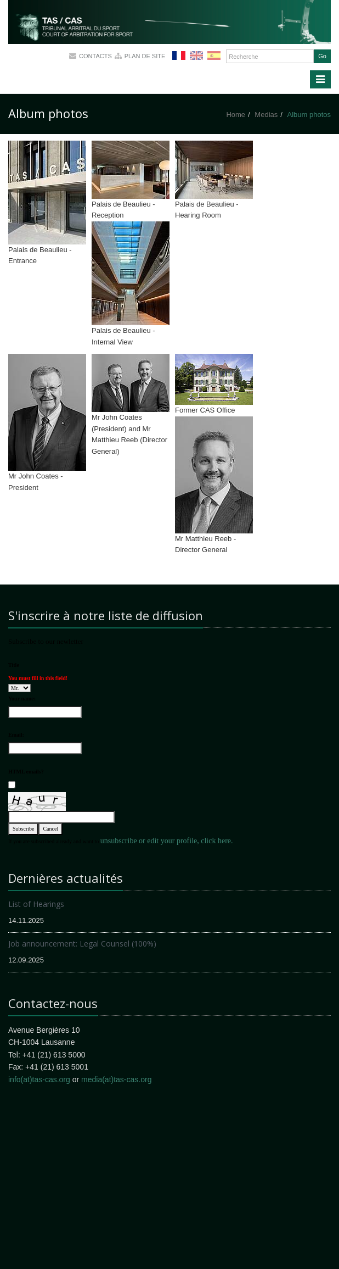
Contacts (95, 56)
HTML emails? (26, 772)
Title (13, 665)
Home (235, 114)
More (104, 38)
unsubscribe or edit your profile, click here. (166, 841)
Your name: (22, 698)
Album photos (309, 114)
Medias (266, 114)
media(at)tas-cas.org (116, 1079)
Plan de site (145, 56)
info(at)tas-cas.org (39, 1079)
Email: (16, 735)
